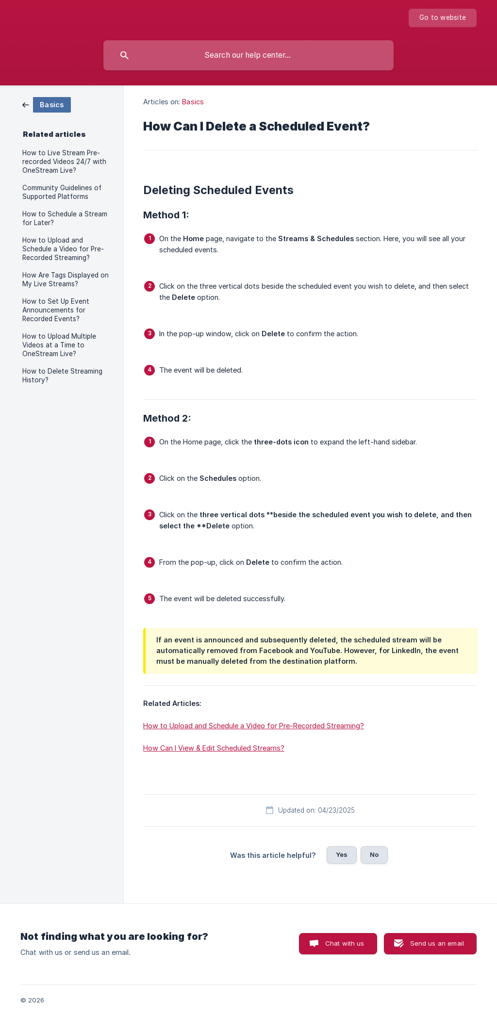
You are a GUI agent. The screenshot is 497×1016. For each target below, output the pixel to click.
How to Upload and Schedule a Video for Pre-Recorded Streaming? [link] (63, 249)
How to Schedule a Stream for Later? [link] (64, 218)
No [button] (374, 854)
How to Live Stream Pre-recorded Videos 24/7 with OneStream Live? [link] (64, 161)
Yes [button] (342, 854)
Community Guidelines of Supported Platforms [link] (61, 192)
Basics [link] (193, 102)
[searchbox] (248, 55)
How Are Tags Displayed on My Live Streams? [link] (65, 279)
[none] (443, 18)
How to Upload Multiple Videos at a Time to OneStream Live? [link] (59, 345)
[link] (46, 104)
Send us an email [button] (437, 943)
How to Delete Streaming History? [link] (62, 375)
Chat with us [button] (344, 943)
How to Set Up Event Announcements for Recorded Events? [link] (55, 310)
